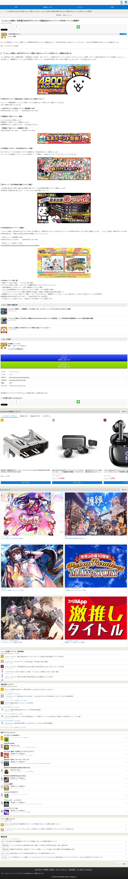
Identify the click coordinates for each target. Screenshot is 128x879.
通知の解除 (72, 869)
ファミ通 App (7, 2)
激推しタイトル (67, 15)
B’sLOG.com (88, 869)
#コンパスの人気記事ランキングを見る (10, 693)
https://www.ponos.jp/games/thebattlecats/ (19, 377)
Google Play (64, 365)
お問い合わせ (38, 869)
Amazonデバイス (35, 416)
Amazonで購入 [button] (26, 482)
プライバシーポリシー (61, 869)
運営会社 (51, 869)
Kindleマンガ (23, 416)
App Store (64, 358)
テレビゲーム (46, 416)
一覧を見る (124, 411)
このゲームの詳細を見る (16, 349)
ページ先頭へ (122, 864)
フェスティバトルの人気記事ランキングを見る (12, 713)
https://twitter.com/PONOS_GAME (17, 380)
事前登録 (58, 15)
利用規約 (45, 869)
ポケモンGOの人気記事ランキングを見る (11, 720)
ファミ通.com (80, 869)
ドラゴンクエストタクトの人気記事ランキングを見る (14, 727)
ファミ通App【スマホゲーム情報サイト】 (17, 11)
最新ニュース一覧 (34, 11)
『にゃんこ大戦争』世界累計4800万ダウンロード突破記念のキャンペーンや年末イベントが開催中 (66, 11)
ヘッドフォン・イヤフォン (9, 416)
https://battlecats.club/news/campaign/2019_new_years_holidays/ (20, 245)
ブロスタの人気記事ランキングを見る (10, 707)
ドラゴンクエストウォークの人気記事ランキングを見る (14, 700)
